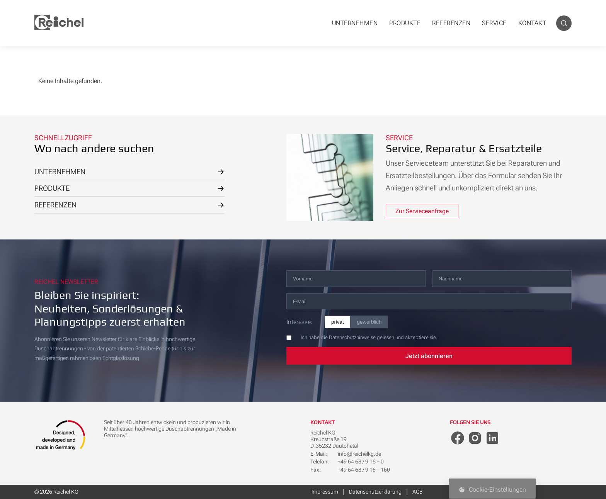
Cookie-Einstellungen (492, 489)
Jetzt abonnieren (429, 356)
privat (337, 322)
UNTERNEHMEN (355, 23)
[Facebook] (457, 438)
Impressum (325, 491)
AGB (417, 491)
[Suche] (564, 23)
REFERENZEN (451, 23)
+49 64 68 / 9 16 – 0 (361, 461)
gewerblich (369, 322)
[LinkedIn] (492, 438)
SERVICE (494, 23)
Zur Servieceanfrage (422, 211)
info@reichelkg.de (359, 454)
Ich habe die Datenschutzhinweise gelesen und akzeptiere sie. (369, 337)
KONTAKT (532, 23)
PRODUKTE (404, 23)
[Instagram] (475, 438)
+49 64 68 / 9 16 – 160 (364, 470)
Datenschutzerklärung (375, 491)
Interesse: (299, 322)
